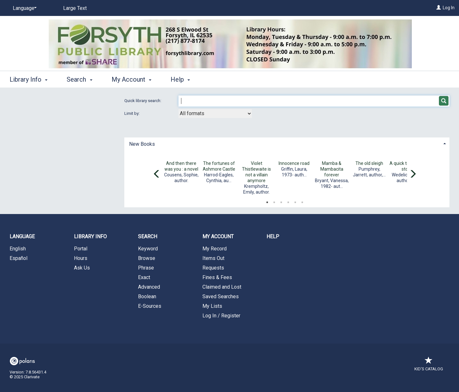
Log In (449, 7)
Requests (213, 268)
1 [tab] (267, 201)
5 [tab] (295, 201)
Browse (146, 258)
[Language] (24, 8)
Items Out (213, 258)
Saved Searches (220, 296)
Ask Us (82, 268)
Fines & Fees (217, 277)
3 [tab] (281, 201)
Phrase (146, 268)
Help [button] (180, 79)
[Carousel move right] (412, 174)
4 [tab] (288, 201)
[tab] (286, 143)
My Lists (212, 306)
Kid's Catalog (428, 365)
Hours (80, 258)
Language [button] (22, 236)
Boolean (147, 296)
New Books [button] (142, 144)
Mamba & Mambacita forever (331, 169)
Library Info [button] (28, 79)
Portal (80, 249)
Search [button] (79, 79)
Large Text (75, 8)
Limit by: (132, 113)
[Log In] (438, 7)
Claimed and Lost (221, 287)
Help (272, 236)
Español (18, 258)
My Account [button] (131, 79)
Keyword (148, 249)
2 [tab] (274, 201)
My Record (214, 249)
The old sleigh (369, 163)
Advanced (149, 287)
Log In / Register (221, 316)
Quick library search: (143, 100)
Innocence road (294, 163)
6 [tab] (302, 201)
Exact (144, 277)
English (18, 249)
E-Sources (149, 306)
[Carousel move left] (156, 174)
